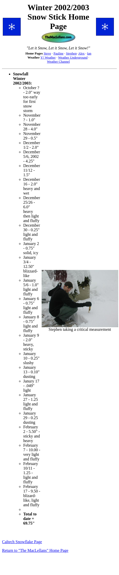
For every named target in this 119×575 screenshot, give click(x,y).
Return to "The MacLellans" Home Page (35, 550)
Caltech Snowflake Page (22, 542)
